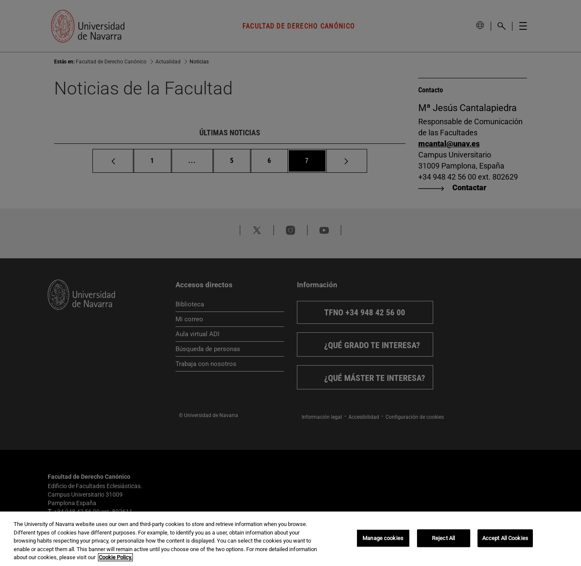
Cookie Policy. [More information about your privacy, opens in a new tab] (115, 557)
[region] (290, 539)
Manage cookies (382, 538)
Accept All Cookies (505, 538)
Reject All (443, 538)
